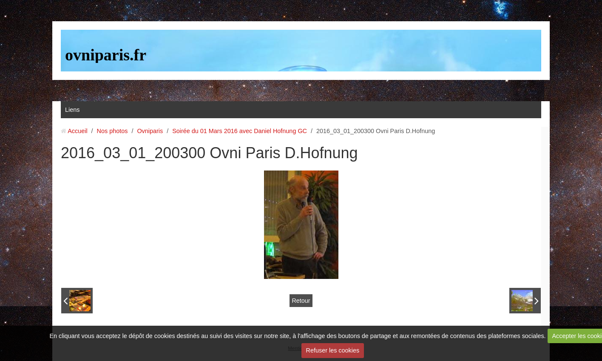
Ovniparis (150, 131)
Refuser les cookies (333, 350)
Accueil (77, 131)
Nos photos (112, 131)
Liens (72, 109)
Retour (301, 300)
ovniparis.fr (105, 55)
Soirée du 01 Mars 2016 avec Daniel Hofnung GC (239, 131)
